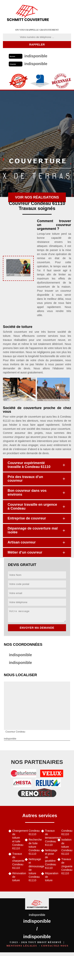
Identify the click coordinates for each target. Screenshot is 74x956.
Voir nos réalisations (37, 197)
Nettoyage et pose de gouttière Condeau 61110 (50, 859)
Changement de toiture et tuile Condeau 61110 (17, 839)
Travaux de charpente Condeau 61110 (17, 860)
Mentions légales (21, 945)
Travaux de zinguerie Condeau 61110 (66, 866)
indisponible (20, 655)
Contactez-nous (54, 945)
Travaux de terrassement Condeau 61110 (50, 837)
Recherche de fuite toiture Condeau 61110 (33, 846)
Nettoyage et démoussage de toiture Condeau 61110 (33, 870)
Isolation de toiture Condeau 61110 (66, 846)
